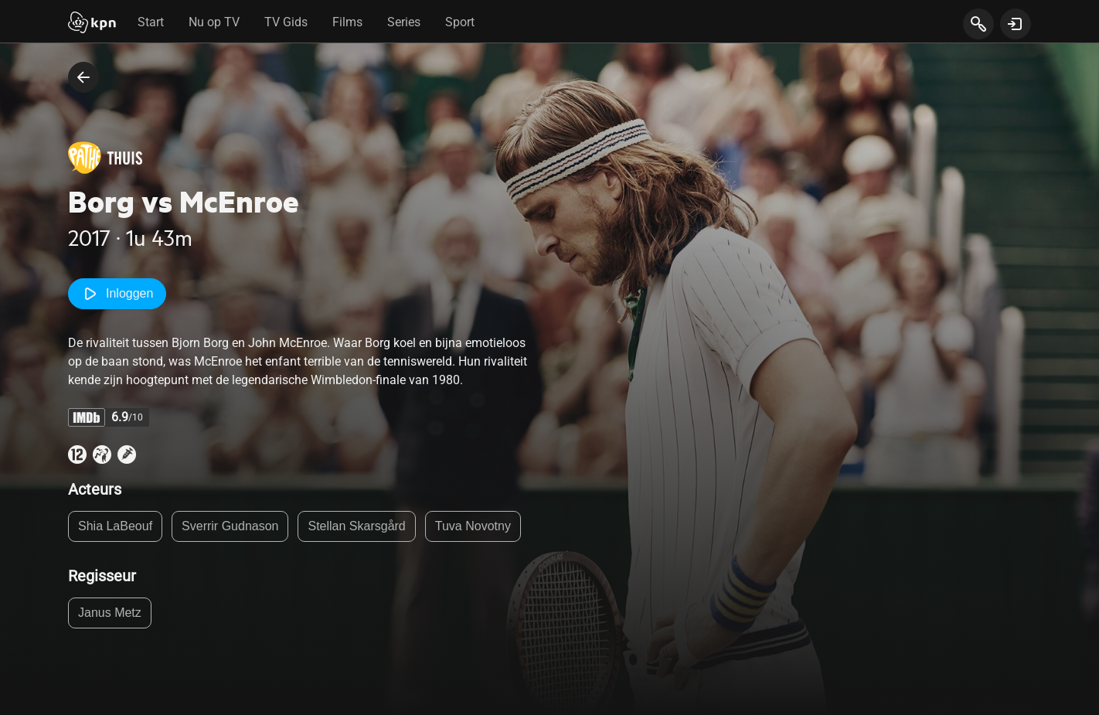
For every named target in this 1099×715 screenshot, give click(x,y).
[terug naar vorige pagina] (83, 77)
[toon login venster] (1015, 24)
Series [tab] (403, 22)
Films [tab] (347, 22)
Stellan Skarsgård (356, 526)
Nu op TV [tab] (214, 22)
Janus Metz (109, 612)
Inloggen (117, 294)
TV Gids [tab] (286, 22)
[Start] (92, 24)
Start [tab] (151, 22)
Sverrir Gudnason (230, 526)
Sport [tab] (460, 22)
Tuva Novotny (473, 526)
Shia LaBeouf (115, 526)
